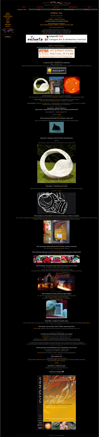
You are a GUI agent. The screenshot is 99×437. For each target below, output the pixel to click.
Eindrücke (86, 9)
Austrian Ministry (37, 217)
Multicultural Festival (59, 248)
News (39, 9)
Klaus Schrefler (53, 359)
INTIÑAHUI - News (56, 13)
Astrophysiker (54, 97)
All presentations (56, 9)
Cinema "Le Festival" (58, 254)
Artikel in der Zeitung (63, 297)
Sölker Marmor (85, 322)
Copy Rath (62, 360)
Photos (67, 349)
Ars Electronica (45, 336)
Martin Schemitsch (37, 359)
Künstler (44, 104)
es (5, 28)
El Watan (55, 297)
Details (59, 114)
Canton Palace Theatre (58, 267)
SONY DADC (56, 360)
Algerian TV (52, 298)
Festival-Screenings (69, 9)
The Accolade (37, 328)
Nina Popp (65, 359)
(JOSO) (82, 97)
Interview (40, 352)
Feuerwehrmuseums (56, 100)
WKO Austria (48, 217)
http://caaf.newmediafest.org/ (56, 27)
